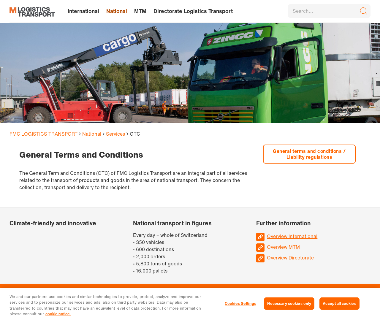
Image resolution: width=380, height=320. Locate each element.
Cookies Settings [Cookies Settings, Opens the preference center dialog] (240, 303)
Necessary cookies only (289, 303)
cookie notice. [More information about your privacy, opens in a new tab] (58, 314)
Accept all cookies (339, 303)
